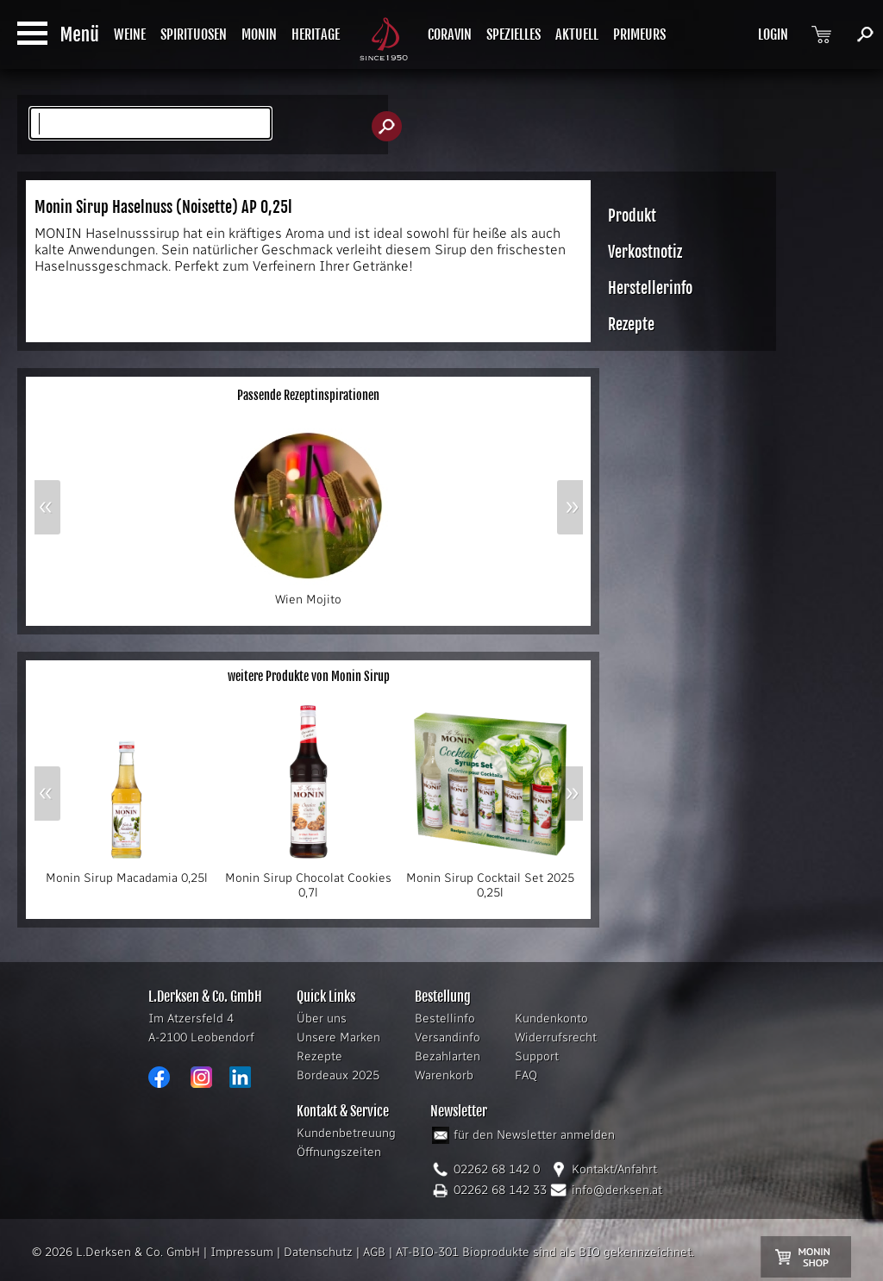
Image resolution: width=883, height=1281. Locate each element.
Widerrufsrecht (556, 1037)
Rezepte (319, 1056)
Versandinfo (447, 1037)
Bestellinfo (445, 1018)
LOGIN (773, 34)
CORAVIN (450, 34)
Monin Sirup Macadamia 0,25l (127, 872)
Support (537, 1056)
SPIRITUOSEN (193, 34)
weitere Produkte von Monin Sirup (309, 676)
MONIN (259, 34)
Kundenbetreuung (346, 1133)
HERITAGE (315, 34)
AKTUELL (576, 34)
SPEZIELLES (513, 34)
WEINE (130, 34)
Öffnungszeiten (339, 1152)
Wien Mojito (308, 594)
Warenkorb (444, 1075)
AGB (374, 1252)
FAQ (526, 1075)
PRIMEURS (639, 34)
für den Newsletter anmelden (534, 1135)
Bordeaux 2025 (338, 1075)
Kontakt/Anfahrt (614, 1169)
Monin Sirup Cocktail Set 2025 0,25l (490, 879)
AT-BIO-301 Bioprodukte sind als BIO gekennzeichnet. (545, 1252)
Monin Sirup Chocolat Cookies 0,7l (308, 879)
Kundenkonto (551, 1018)
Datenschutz (318, 1252)
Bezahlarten (447, 1056)
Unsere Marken (338, 1037)
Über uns (322, 1018)
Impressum (241, 1252)
